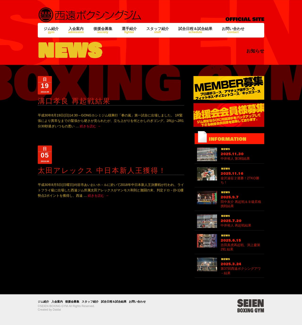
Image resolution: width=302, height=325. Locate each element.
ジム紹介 (51, 30)
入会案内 (76, 30)
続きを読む (90, 126)
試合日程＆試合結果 (195, 30)
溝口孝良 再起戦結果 (74, 101)
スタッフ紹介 (157, 30)
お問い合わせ (233, 30)
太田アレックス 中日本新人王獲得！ (102, 170)
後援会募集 (102, 30)
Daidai (57, 309)
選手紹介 (129, 30)
